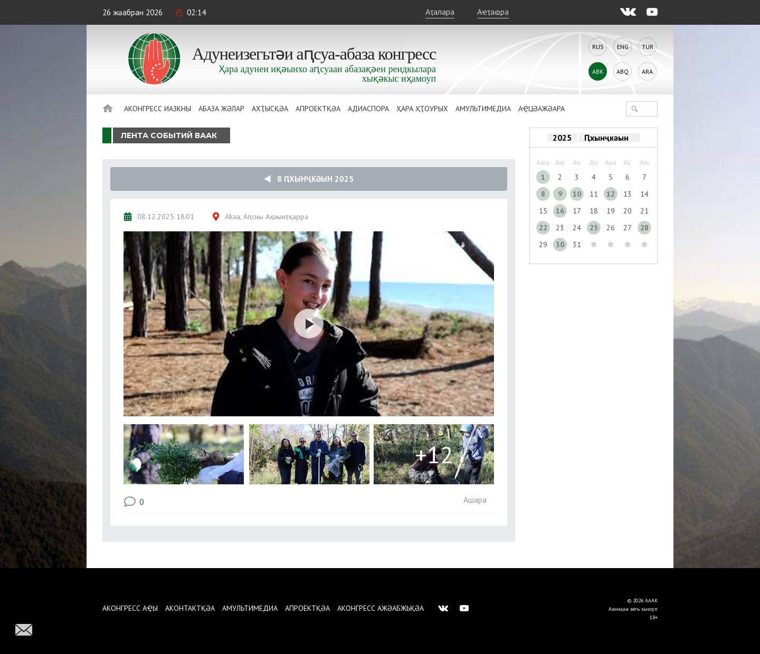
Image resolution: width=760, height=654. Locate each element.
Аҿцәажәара (541, 108)
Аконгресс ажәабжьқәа (380, 608)
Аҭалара (439, 11)
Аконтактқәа (190, 608)
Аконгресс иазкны (157, 108)
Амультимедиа (483, 108)
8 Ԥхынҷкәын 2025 (309, 179)
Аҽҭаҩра (493, 11)
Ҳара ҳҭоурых (422, 108)
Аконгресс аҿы (130, 608)
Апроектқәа (318, 108)
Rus (598, 47)
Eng (623, 47)
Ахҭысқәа (270, 108)
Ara (647, 71)
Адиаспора (368, 108)
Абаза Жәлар (221, 108)
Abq (622, 71)
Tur (647, 47)
